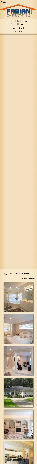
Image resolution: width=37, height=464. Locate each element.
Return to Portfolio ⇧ (28, 279)
